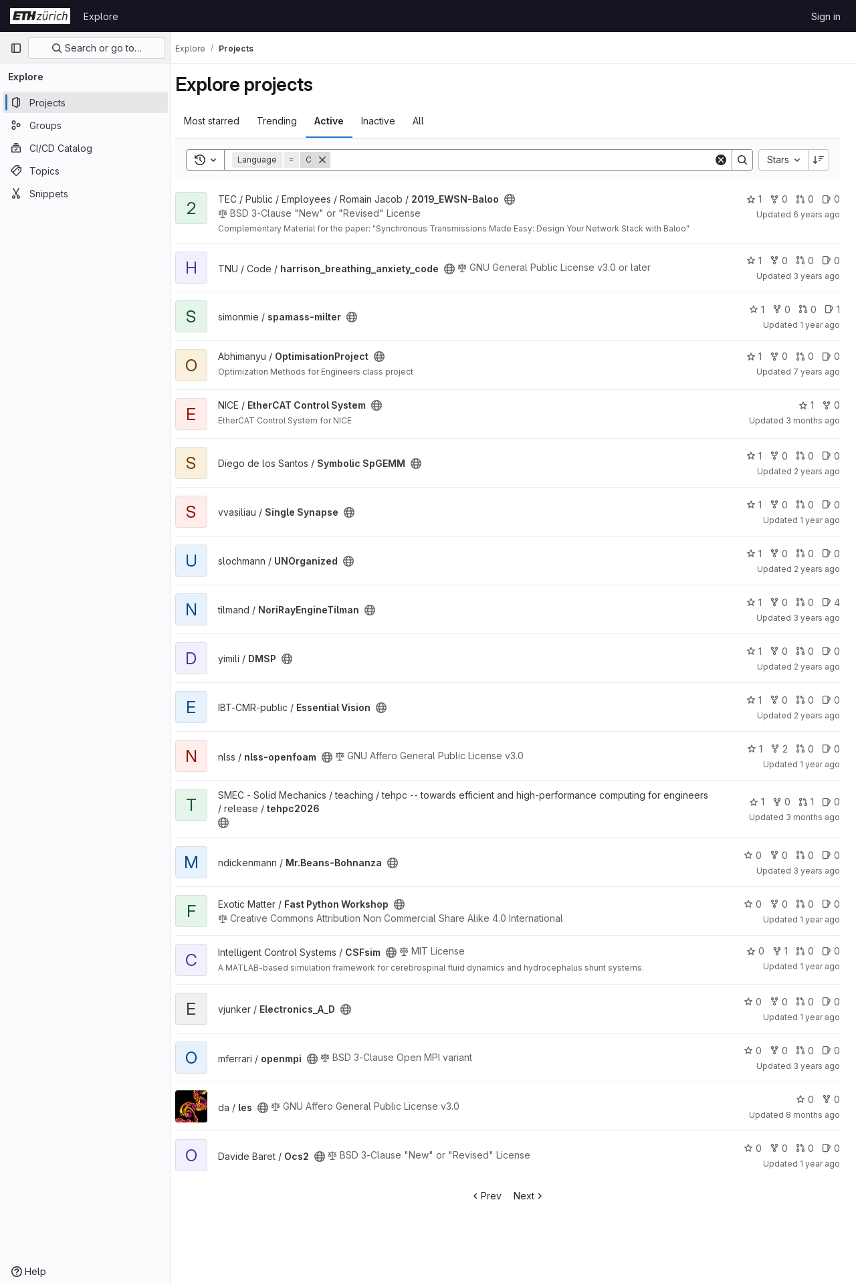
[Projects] (85, 102)
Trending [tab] (289, 120)
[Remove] (334, 160)
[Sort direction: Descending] (818, 160)
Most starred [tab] (223, 120)
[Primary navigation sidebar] (16, 48)
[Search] (528, 160)
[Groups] (85, 125)
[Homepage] (40, 16)
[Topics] (85, 170)
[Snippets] (85, 193)
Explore (101, 16)
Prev (492, 1195)
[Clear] (721, 160)
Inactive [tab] (390, 120)
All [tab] (430, 120)
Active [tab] (341, 120)
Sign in (826, 16)
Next (535, 1195)
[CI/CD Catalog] (85, 148)
